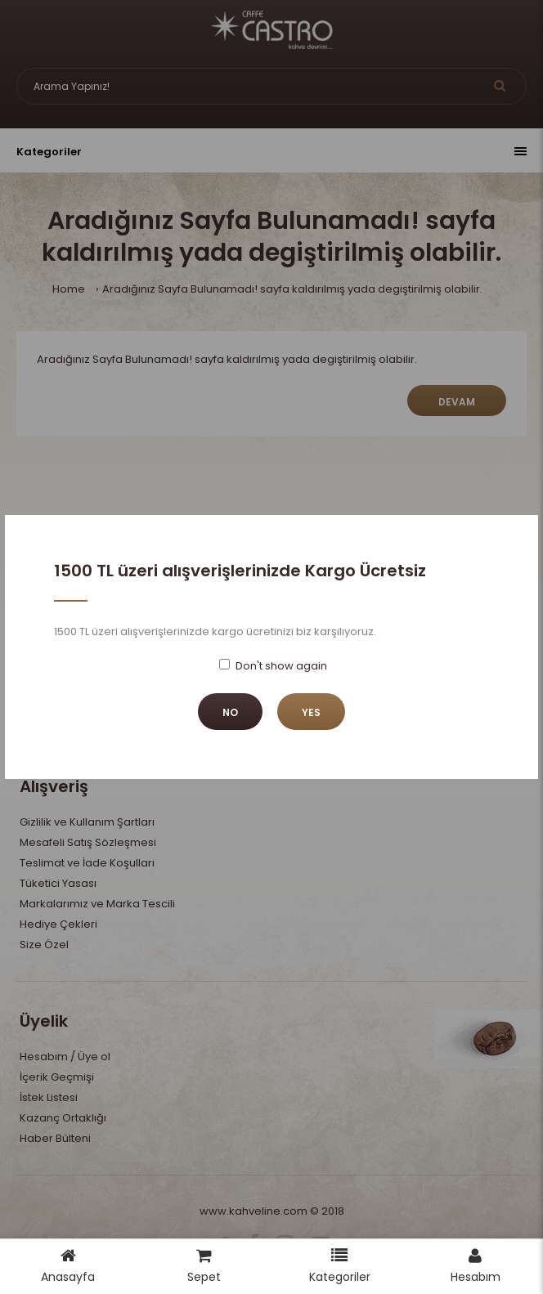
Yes (311, 712)
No (230, 712)
